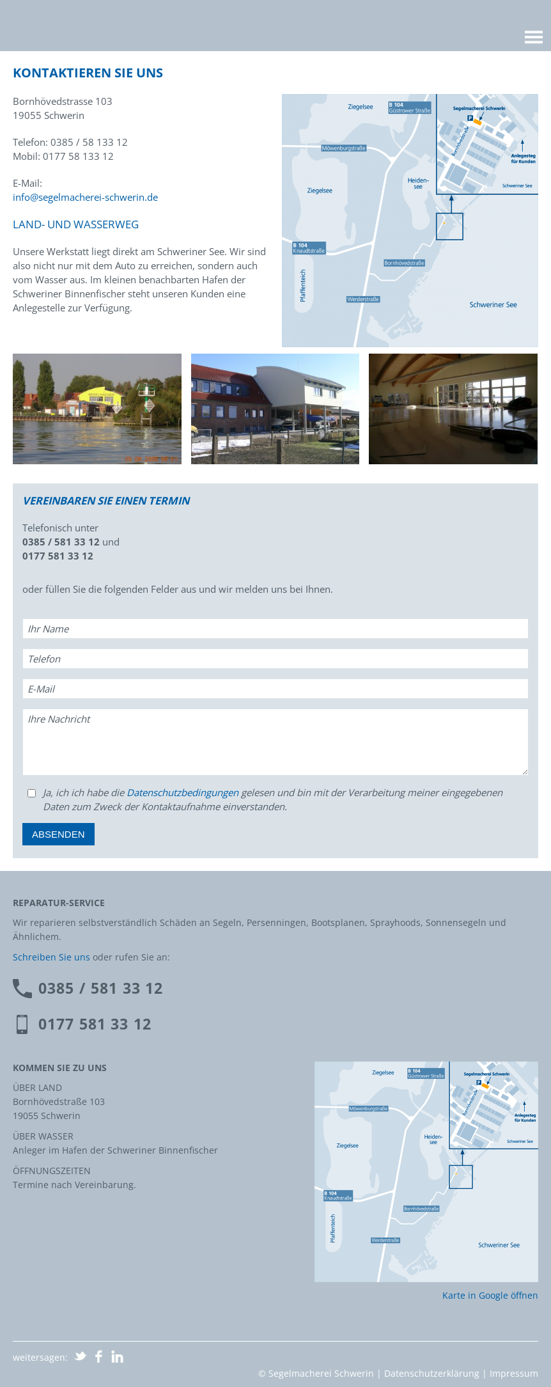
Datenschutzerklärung (431, 1373)
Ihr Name (47, 628)
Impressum (514, 1373)
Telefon (43, 658)
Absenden (58, 834)
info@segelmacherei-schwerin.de (85, 197)
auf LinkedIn (117, 1356)
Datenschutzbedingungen (182, 792)
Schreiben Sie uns (51, 957)
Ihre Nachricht (58, 718)
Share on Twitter (80, 1356)
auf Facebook (99, 1356)
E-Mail (40, 688)
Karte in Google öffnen (490, 1295)
